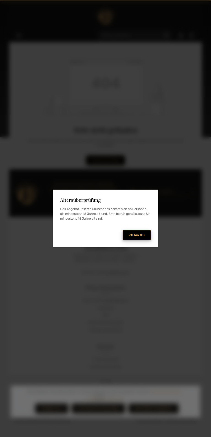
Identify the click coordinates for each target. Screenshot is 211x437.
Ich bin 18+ (136, 235)
